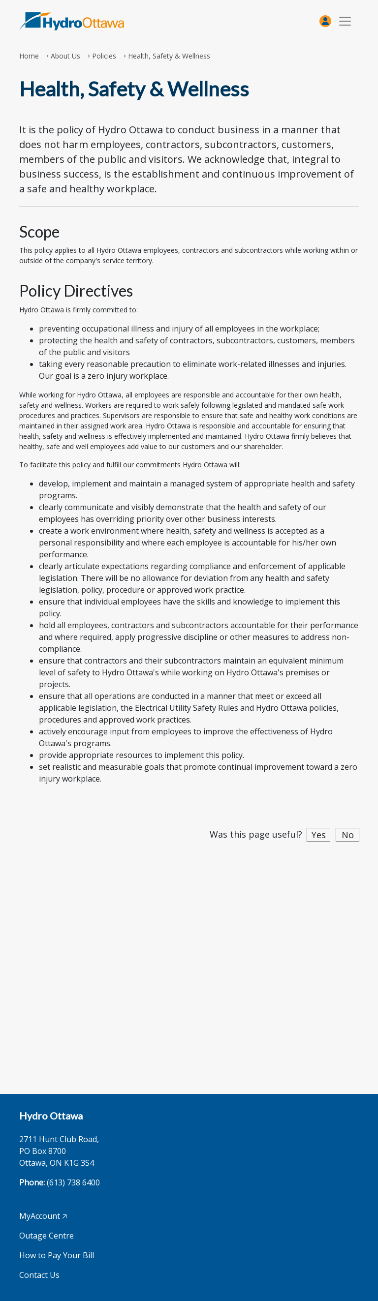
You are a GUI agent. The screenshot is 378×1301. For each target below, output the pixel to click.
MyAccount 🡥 (43, 1215)
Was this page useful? (256, 834)
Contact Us (39, 1275)
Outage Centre (46, 1235)
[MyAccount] (325, 21)
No (348, 835)
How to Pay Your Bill (56, 1255)
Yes (319, 835)
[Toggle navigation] (345, 21)
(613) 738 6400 (73, 1182)
